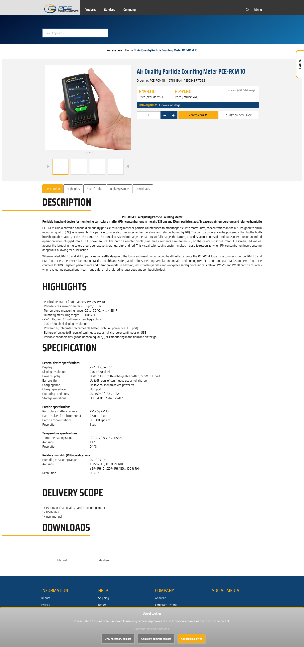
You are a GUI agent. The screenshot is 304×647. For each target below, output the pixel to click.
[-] (164, 115)
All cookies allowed (191, 639)
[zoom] (88, 110)
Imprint (45, 598)
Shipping (103, 598)
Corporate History (166, 604)
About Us (160, 598)
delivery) (249, 90)
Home (129, 50)
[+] (173, 115)
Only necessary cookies (118, 639)
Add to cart (198, 115)
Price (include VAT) (186, 97)
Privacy (45, 604)
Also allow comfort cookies (156, 639)
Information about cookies (152, 628)
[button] (48, 167)
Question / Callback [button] (239, 115)
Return (102, 604)
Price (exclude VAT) (151, 97)
